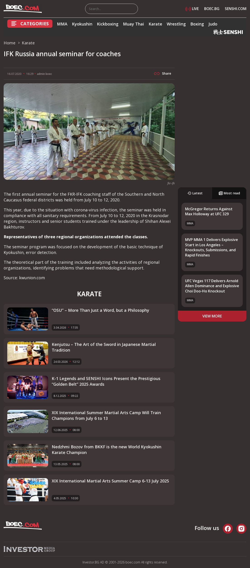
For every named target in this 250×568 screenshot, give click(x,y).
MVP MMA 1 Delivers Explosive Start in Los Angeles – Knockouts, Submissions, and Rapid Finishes (211, 247)
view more (212, 316)
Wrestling (176, 24)
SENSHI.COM (235, 8)
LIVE (192, 8)
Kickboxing (107, 24)
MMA (62, 24)
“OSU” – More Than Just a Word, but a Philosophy (100, 310)
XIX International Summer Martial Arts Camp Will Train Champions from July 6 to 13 (106, 415)
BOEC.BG (211, 8)
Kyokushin (82, 24)
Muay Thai (133, 24)
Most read (229, 193)
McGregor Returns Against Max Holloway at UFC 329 (209, 211)
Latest (195, 193)
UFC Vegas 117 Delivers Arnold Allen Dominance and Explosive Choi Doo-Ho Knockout (212, 286)
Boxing (197, 24)
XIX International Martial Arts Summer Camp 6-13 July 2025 (110, 481)
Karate (155, 24)
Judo (212, 24)
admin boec (44, 74)
